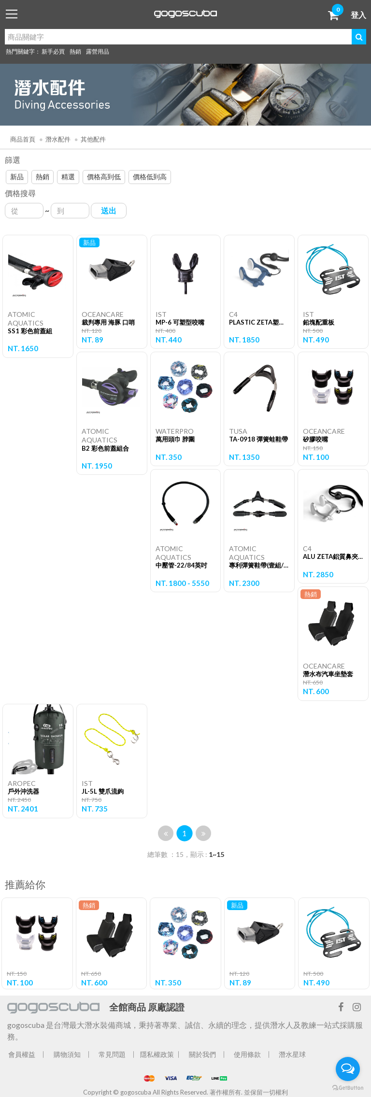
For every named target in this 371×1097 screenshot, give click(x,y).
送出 (108, 210)
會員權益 (21, 1054)
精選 (68, 176)
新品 (17, 176)
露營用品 (97, 51)
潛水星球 (292, 1054)
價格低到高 (150, 176)
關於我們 (202, 1054)
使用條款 (247, 1054)
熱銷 (75, 51)
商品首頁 (22, 139)
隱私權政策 (157, 1054)
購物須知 (67, 1054)
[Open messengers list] (348, 1069)
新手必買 (53, 51)
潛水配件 (58, 139)
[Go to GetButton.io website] (347, 1087)
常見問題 (112, 1054)
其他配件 (93, 139)
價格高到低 (104, 176)
